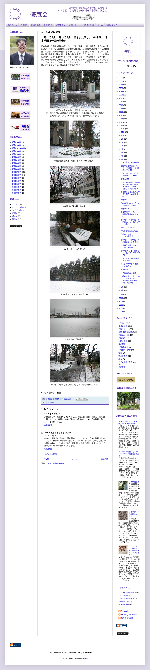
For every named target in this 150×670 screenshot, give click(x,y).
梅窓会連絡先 (123, 604)
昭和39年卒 (16, 178)
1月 (122, 290)
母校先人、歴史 (124, 350)
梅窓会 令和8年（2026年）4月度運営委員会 (127, 422)
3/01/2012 (48, 425)
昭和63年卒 (16, 193)
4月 (122, 156)
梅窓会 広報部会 (127, 618)
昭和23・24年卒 (18, 148)
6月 (122, 149)
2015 (121, 115)
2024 (121, 85)
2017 (121, 109)
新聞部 (15, 213)
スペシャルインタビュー (128, 362)
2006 (121, 312)
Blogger (88, 659)
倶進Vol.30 (125, 269)
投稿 (120, 353)
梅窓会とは (12, 25)
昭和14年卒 (16, 142)
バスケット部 (17, 207)
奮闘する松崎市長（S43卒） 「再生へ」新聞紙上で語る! (130, 168)
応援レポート (74, 25)
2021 (121, 95)
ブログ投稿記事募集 (126, 598)
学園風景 (51, 402)
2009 (121, 301)
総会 (120, 359)
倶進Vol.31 (125, 209)
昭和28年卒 (16, 151)
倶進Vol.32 (125, 200)
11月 (123, 132)
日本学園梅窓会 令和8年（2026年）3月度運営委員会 (128, 454)
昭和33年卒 (16, 163)
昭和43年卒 (16, 184)
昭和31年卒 (16, 160)
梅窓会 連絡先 (112, 25)
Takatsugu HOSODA (129, 614)
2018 (121, 105)
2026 (121, 78)
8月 (122, 142)
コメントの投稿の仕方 (127, 593)
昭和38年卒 (16, 175)
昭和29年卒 (16, 154)
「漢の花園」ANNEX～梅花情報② (130, 259)
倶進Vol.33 (125, 179)
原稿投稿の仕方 (124, 601)
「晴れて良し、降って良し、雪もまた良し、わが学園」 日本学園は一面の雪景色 (130, 279)
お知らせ (122, 323)
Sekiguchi (125, 611)
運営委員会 (60, 25)
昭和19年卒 (16, 145)
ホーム (100, 25)
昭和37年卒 (16, 172)
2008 (121, 305)
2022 (121, 91)
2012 (121, 126)
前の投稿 (104, 459)
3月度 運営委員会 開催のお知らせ (129, 265)
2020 (121, 98)
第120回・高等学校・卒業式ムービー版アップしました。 (130, 222)
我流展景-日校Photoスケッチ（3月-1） (130, 246)
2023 (121, 88)
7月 (122, 146)
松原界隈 (122, 367)
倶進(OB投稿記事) (125, 332)
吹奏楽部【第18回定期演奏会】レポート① (129, 174)
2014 (121, 119)
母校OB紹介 (123, 347)
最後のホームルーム (128, 227)
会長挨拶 (24, 25)
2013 (121, 122)
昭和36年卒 (16, 169)
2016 (121, 112)
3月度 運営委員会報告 (129, 231)
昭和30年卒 (16, 157)
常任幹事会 (48, 25)
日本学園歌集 (134, 482)
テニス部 (15, 204)
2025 (121, 81)
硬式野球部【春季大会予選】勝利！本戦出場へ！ (130, 194)
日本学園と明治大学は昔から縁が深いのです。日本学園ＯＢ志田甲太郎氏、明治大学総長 (130, 185)
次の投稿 (45, 459)
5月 (122, 153)
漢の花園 (122, 344)
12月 (123, 129)
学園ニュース (123, 335)
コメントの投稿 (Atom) (55, 463)
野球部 (15, 219)
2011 (121, 295)
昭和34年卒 (16, 166)
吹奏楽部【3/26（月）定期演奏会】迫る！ (130, 204)
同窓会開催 (35, 25)
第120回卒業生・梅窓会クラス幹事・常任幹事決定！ (130, 253)
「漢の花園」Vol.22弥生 (130, 162)
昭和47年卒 (16, 190)
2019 (121, 102)
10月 (123, 135)
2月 (122, 287)
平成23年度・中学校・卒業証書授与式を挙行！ (129, 214)
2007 (121, 308)
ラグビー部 (16, 210)
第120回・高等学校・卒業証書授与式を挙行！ (130, 241)
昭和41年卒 (16, 181)
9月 (122, 139)
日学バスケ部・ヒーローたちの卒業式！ (130, 235)
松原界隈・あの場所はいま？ (134, 514)
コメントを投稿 (50, 454)
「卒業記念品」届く (128, 273)
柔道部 (15, 216)
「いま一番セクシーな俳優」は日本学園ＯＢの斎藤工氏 (134, 550)
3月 (122, 159)
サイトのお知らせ (125, 595)
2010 (121, 298)
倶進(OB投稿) (88, 25)
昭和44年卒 (16, 187)
